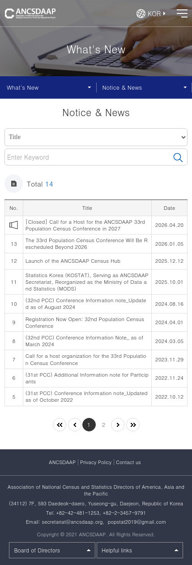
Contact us (128, 462)
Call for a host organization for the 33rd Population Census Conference (86, 359)
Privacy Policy (95, 462)
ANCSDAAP (62, 462)
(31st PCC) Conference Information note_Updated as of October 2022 (87, 396)
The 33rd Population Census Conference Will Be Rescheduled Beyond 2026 (87, 243)
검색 (178, 158)
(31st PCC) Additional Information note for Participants (87, 378)
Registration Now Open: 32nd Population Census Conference (85, 322)
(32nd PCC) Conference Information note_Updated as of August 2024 (86, 303)
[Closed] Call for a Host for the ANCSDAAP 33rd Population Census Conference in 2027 (85, 225)
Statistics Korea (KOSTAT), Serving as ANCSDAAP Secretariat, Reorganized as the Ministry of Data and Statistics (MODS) (87, 281)
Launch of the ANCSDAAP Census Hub (73, 260)
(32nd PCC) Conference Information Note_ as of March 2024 (84, 341)
